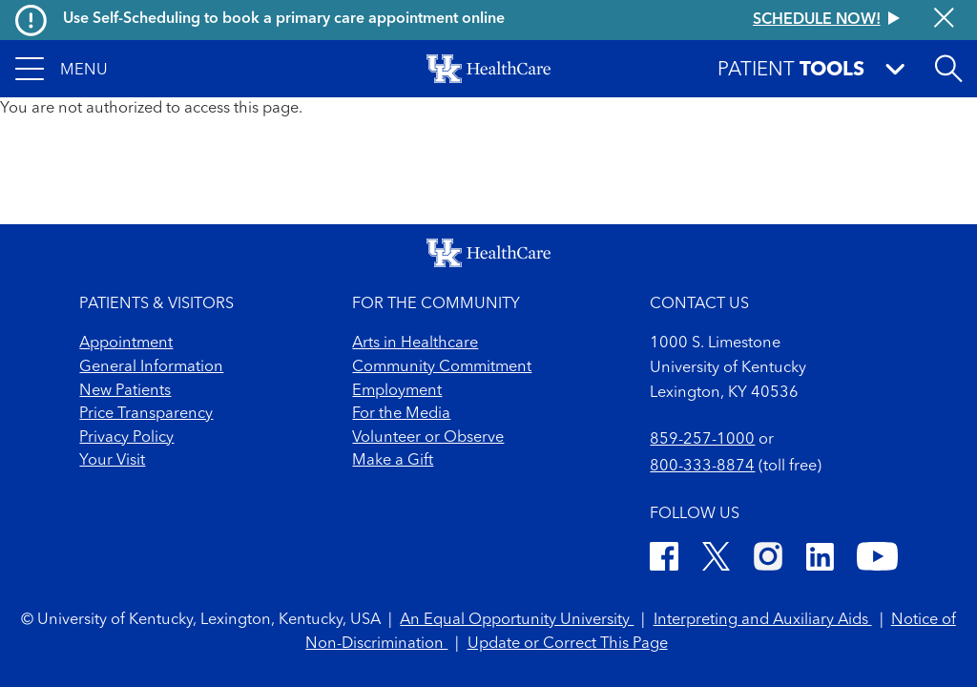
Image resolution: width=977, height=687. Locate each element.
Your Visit (112, 460)
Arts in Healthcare (415, 343)
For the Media (401, 414)
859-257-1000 (702, 440)
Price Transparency (146, 414)
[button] (61, 68)
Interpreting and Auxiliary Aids (763, 620)
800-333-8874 (702, 466)
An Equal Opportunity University (517, 620)
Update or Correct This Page (568, 644)
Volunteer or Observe (428, 438)
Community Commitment (441, 367)
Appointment (126, 343)
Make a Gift (392, 460)
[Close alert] (944, 19)
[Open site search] (948, 68)
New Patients (125, 391)
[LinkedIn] (820, 560)
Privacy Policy (126, 438)
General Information (151, 367)
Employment (397, 391)
